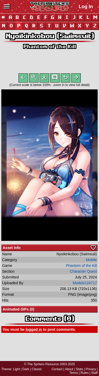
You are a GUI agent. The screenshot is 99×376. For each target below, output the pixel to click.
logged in (34, 330)
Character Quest (83, 272)
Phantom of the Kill (49, 46)
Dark (25, 369)
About (69, 369)
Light (16, 369)
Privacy (91, 369)
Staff (94, 373)
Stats (79, 369)
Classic (37, 369)
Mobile (91, 261)
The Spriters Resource (43, 364)
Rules (85, 373)
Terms (73, 373)
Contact (56, 369)
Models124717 (85, 284)
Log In (86, 6)
